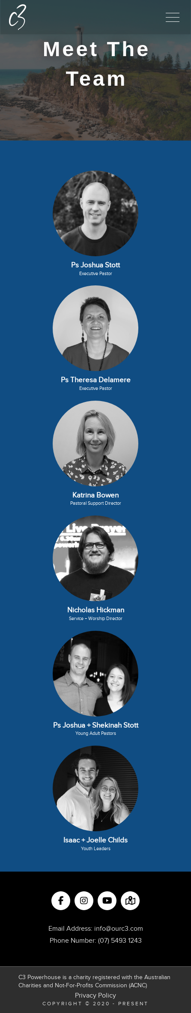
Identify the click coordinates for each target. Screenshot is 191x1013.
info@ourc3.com (118, 928)
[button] (172, 17)
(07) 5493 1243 (120, 940)
